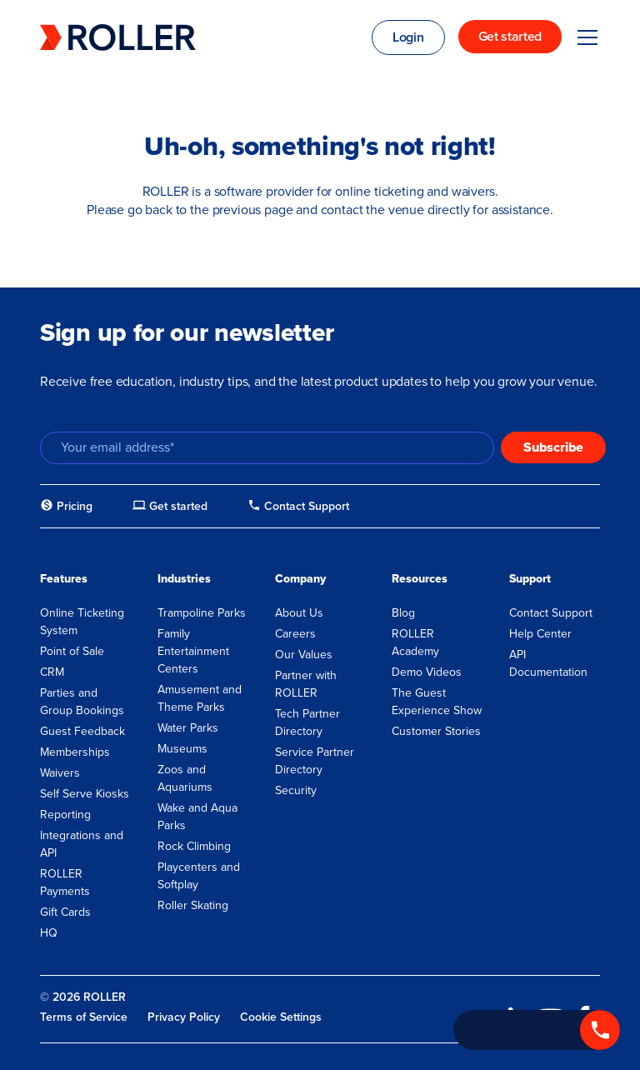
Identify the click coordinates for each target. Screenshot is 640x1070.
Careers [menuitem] (295, 633)
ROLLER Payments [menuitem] (65, 882)
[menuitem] (66, 506)
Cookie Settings (281, 1017)
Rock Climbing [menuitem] (194, 846)
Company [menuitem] (300, 579)
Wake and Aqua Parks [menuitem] (198, 816)
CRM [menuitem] (52, 672)
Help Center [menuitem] (540, 633)
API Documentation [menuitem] (548, 663)
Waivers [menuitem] (60, 773)
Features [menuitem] (64, 579)
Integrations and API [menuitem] (81, 844)
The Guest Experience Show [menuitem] (437, 701)
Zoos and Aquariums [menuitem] (185, 778)
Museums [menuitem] (183, 749)
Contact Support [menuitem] (550, 613)
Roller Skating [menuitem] (193, 905)
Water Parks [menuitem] (188, 728)
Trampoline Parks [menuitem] (202, 613)
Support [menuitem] (530, 579)
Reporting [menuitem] (65, 814)
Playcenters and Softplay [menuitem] (199, 875)
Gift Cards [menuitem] (65, 912)
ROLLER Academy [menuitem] (415, 642)
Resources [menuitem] (420, 579)
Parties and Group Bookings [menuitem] (82, 701)
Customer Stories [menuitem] (436, 731)
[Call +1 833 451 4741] (536, 1030)
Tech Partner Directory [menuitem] (307, 722)
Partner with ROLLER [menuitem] (306, 684)
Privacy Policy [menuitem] (184, 1017)
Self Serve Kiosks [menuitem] (84, 793)
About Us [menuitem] (299, 613)
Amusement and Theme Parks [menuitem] (200, 698)
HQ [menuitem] (49, 933)
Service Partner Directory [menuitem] (314, 760)
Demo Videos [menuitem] (427, 672)
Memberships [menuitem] (75, 752)
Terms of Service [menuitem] (84, 1017)
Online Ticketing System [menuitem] (82, 621)
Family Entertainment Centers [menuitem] (193, 651)
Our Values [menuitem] (303, 654)
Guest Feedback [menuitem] (82, 731)
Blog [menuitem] (403, 613)
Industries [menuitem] (184, 579)
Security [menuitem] (296, 790)
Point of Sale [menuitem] (72, 651)
